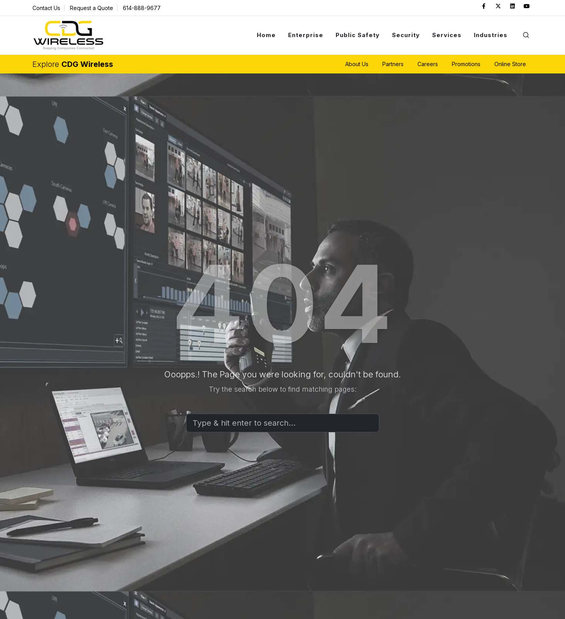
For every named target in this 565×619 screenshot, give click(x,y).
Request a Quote (91, 8)
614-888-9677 (142, 8)
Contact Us (46, 8)
